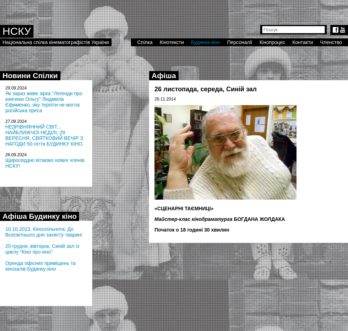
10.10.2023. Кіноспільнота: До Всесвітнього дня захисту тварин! (43, 232)
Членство (331, 42)
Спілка (144, 42)
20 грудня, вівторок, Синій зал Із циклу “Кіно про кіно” (42, 249)
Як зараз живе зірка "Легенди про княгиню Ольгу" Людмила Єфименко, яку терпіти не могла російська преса (43, 102)
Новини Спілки (30, 75)
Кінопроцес (273, 42)
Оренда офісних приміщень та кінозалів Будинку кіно (40, 266)
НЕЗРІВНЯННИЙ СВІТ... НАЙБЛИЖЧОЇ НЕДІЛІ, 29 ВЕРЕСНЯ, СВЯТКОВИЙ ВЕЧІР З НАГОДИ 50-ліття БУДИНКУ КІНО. (44, 135)
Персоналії (239, 42)
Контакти (302, 42)
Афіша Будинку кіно (39, 216)
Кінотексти (172, 42)
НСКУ (16, 31)
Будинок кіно (205, 42)
